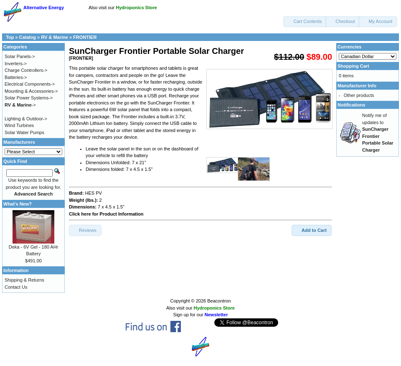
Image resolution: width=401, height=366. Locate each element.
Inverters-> (16, 63)
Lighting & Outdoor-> (26, 118)
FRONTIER (84, 37)
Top (10, 37)
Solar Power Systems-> (29, 97)
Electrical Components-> (30, 83)
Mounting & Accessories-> (31, 91)
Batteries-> (16, 77)
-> (20, 104)
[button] (305, 21)
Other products (359, 95)
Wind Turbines (19, 125)
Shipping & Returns (24, 279)
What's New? (17, 203)
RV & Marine (54, 37)
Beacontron (219, 300)
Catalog (27, 37)
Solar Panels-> (20, 56)
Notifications (351, 104)
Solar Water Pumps (24, 132)
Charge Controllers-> (26, 70)
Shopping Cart (353, 66)
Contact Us (16, 287)
